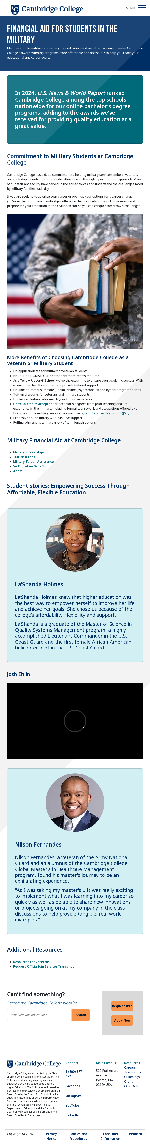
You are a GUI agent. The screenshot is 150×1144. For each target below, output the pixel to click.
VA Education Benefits (30, 466)
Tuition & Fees (24, 457)
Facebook (73, 1086)
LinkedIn (72, 1115)
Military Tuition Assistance (33, 461)
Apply (17, 471)
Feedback (135, 1134)
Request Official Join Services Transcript (43, 966)
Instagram (74, 1096)
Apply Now (122, 1020)
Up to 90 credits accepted (33, 404)
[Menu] (141, 7)
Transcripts (132, 1072)
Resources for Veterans (31, 962)
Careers (130, 1067)
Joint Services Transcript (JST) (106, 413)
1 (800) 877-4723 (74, 1073)
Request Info (122, 1006)
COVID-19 (131, 1086)
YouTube (72, 1105)
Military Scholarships (29, 452)
